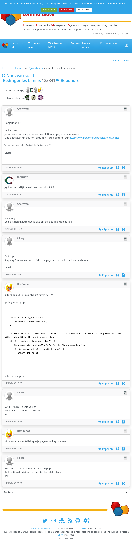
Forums (75, 43)
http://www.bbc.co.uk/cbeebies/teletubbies (94, 137)
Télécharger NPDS (55, 45)
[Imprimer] (123, 167)
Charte (33, 528)
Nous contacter (46, 528)
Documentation (109, 43)
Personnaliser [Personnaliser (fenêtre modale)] (84, 9)
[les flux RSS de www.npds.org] (71, 520)
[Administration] (86, 520)
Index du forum (13, 68)
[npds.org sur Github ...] (79, 520)
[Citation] (117, 167)
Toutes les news (34, 45)
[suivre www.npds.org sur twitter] (46, 520)
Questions (36, 68)
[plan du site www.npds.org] (63, 520)
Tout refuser (66, 9)
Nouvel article (86, 45)
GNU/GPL (81, 528)
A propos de (17, 45)
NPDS (60, 535)
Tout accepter (49, 9)
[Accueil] (5, 45)
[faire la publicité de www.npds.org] (54, 520)
